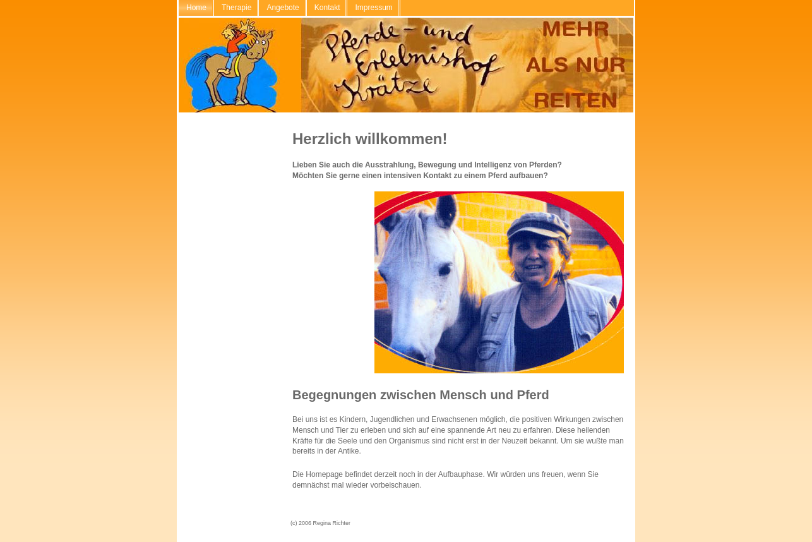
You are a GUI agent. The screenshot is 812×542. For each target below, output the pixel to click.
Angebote (282, 7)
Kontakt (327, 7)
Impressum (373, 7)
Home (196, 7)
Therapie (236, 7)
